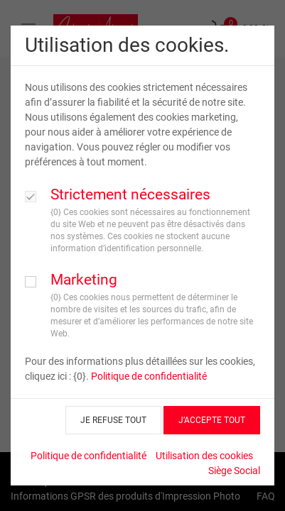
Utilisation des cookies (204, 455)
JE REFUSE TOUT (113, 420)
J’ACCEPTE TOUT (211, 420)
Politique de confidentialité (149, 376)
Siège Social (234, 470)
